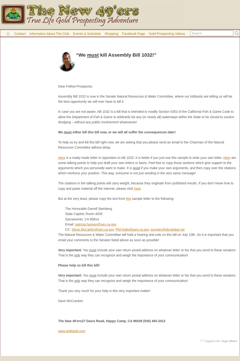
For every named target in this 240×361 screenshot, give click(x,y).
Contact (20, 34)
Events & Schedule (87, 34)
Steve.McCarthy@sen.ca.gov (93, 229)
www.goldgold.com (71, 331)
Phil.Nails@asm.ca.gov (132, 229)
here (137, 188)
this (128, 199)
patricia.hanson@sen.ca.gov (95, 224)
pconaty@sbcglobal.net (168, 229)
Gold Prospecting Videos (167, 34)
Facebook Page (133, 34)
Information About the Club (49, 34)
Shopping (111, 34)
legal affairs (229, 341)
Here (61, 158)
